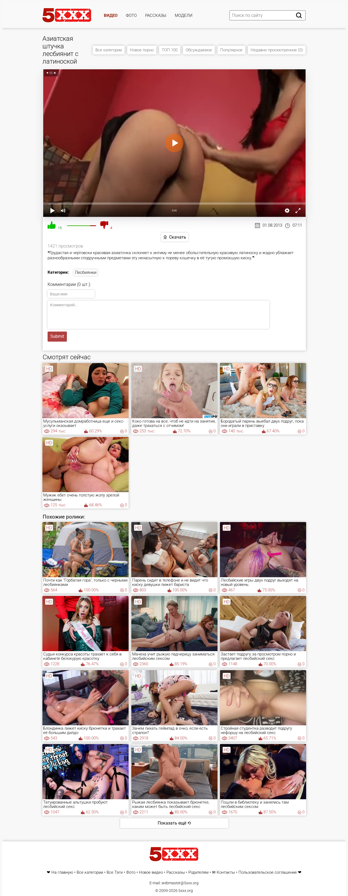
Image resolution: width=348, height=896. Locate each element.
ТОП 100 (170, 50)
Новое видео (151, 872)
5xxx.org (185, 890)
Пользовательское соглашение (267, 872)
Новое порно (142, 50)
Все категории (108, 50)
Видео (110, 15)
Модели (183, 15)
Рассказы (155, 15)
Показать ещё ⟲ (174, 823)
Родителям (198, 872)
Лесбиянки (86, 272)
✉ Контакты (223, 872)
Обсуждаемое (199, 50)
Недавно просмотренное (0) (277, 50)
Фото (131, 15)
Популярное (231, 50)
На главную (62, 872)
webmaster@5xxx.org (179, 883)
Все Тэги (115, 872)
